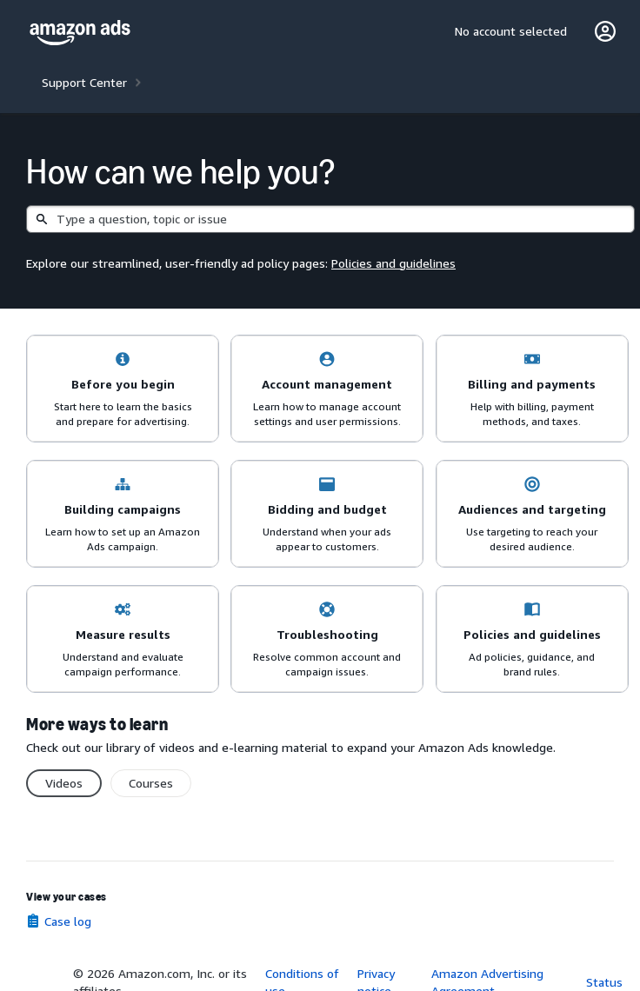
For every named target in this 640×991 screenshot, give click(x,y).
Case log (67, 921)
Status (604, 981)
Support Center (84, 82)
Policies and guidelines (393, 263)
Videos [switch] (64, 782)
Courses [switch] (151, 782)
